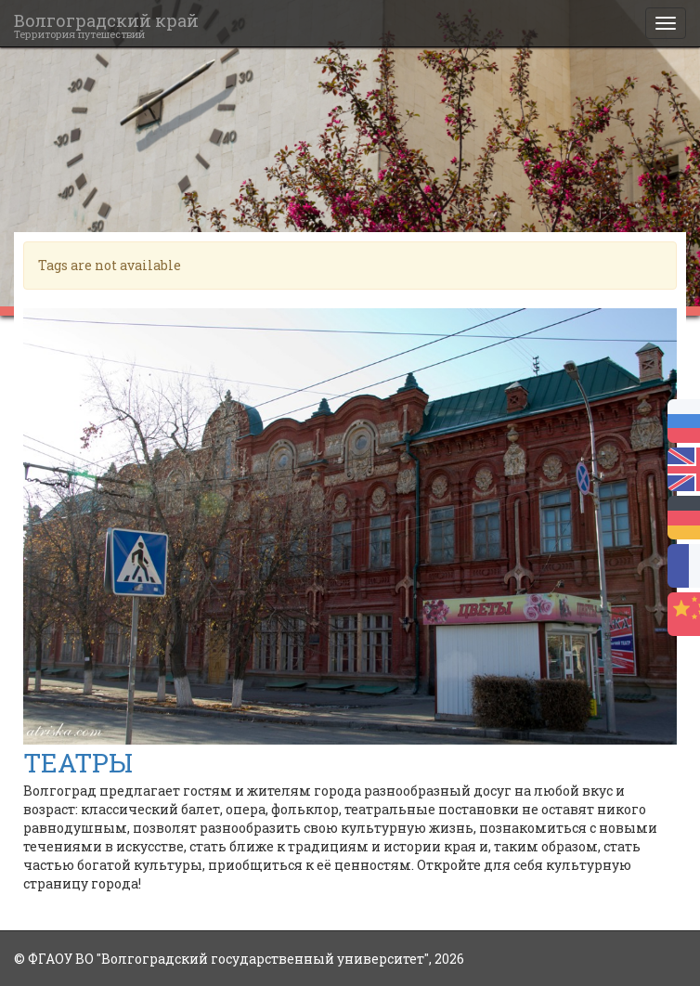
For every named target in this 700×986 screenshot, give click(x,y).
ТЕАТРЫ (78, 763)
